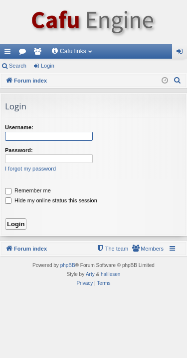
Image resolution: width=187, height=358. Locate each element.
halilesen (110, 274)
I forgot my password (30, 169)
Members (39, 53)
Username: (19, 127)
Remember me (28, 190)
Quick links (9, 53)
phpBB (67, 265)
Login (47, 66)
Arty (90, 274)
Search (17, 66)
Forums (24, 53)
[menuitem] (177, 80)
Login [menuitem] (182, 53)
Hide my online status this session (51, 200)
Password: (19, 150)
